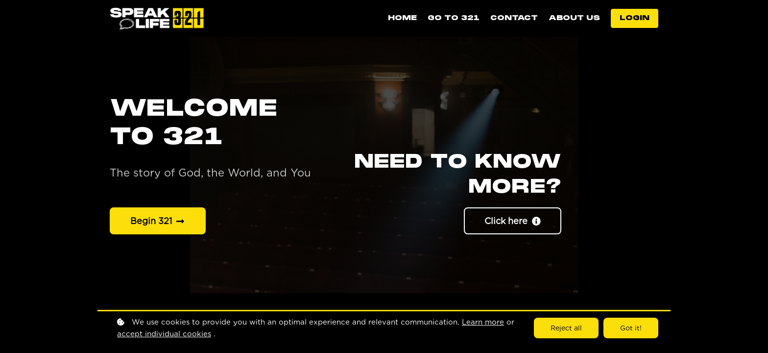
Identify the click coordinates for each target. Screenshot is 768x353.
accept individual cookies (164, 333)
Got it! (631, 328)
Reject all (566, 328)
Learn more (483, 322)
